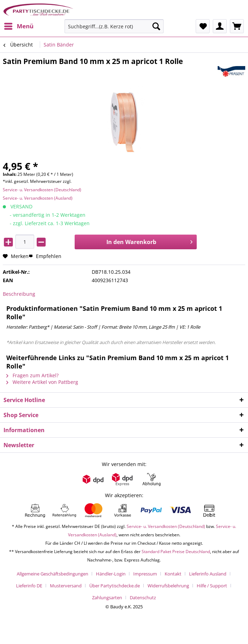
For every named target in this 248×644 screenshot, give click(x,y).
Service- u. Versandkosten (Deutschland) (42, 190)
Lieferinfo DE (29, 585)
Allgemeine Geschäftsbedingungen (52, 574)
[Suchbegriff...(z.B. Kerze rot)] (114, 26)
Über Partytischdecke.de (114, 585)
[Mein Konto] (220, 26)
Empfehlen (45, 256)
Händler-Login (111, 574)
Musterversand (66, 585)
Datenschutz (143, 597)
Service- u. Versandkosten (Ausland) (38, 198)
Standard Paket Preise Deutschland (176, 551)
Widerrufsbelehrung (168, 585)
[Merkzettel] (203, 26)
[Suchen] (156, 26)
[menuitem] (18, 26)
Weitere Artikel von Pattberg (42, 382)
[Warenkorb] (237, 26)
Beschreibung (19, 294)
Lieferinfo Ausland (207, 574)
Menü (18, 25)
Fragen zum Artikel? (32, 375)
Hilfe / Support (212, 585)
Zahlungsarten (107, 597)
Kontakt (173, 574)
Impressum (145, 574)
